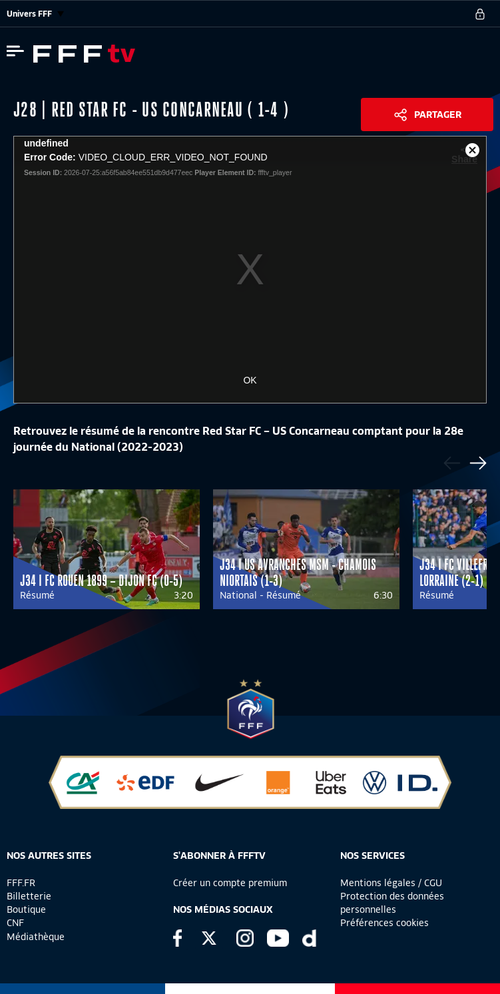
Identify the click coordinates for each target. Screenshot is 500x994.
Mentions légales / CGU (391, 882)
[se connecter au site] (480, 14)
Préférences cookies (384, 922)
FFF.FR (21, 882)
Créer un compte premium (230, 882)
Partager (437, 114)
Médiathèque (36, 936)
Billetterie (29, 896)
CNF (15, 922)
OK (249, 380)
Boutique (26, 909)
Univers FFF (35, 14)
